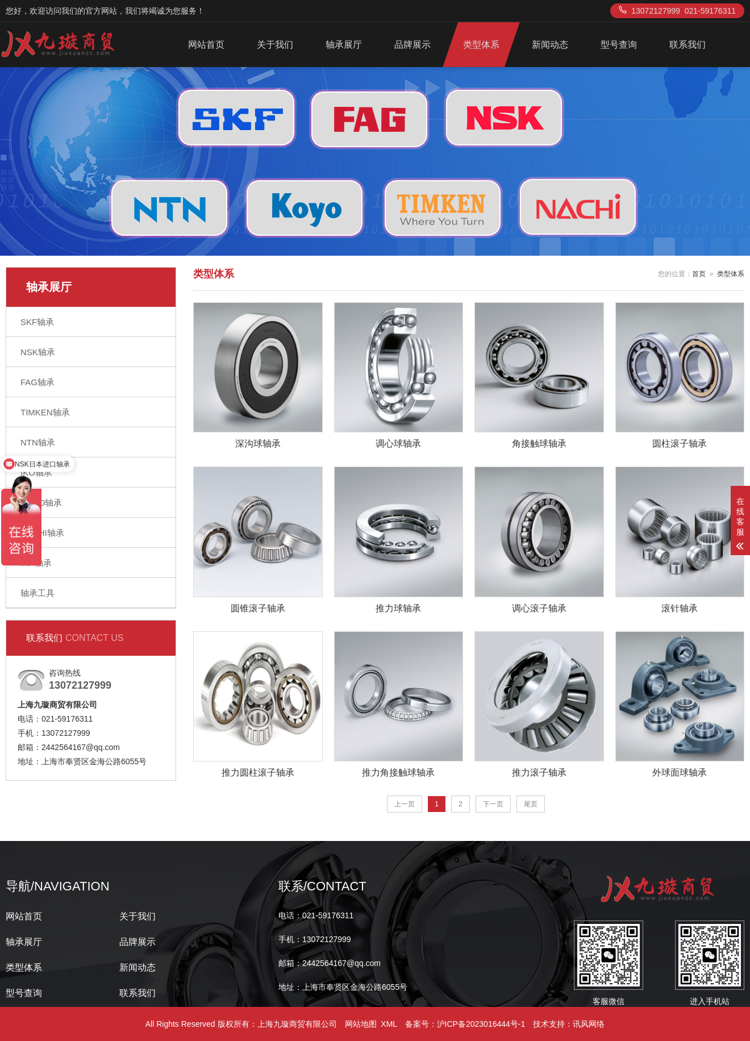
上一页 (404, 804)
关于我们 (275, 44)
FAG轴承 (37, 382)
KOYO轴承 (41, 502)
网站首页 (206, 44)
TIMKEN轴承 (45, 412)
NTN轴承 (37, 442)
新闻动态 (550, 44)
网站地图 (361, 1023)
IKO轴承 (36, 472)
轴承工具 (37, 593)
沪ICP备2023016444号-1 (481, 1023)
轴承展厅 (344, 44)
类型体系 (481, 44)
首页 (699, 274)
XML (389, 1023)
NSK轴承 (37, 352)
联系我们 (687, 44)
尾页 (531, 804)
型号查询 (619, 44)
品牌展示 (412, 44)
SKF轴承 (37, 322)
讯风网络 (589, 1023)
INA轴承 (36, 563)
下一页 (493, 804)
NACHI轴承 (42, 533)
